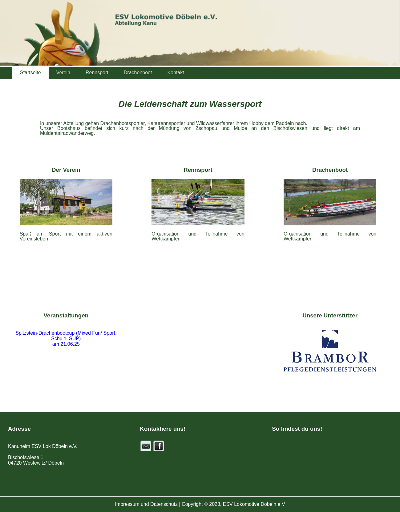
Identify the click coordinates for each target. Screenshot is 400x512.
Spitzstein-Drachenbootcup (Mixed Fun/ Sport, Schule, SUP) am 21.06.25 (65, 338)
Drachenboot (138, 72)
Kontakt (175, 72)
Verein (63, 72)
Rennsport (97, 72)
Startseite (30, 72)
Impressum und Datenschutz (146, 504)
